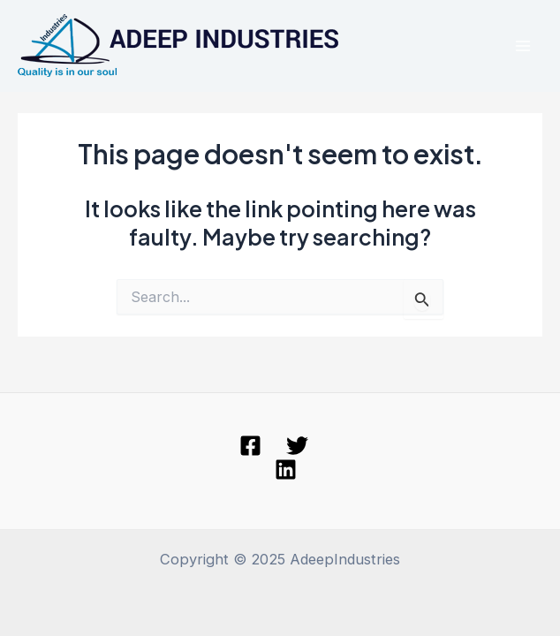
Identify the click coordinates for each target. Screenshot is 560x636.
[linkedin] (286, 469)
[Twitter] (297, 446)
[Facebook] (250, 446)
